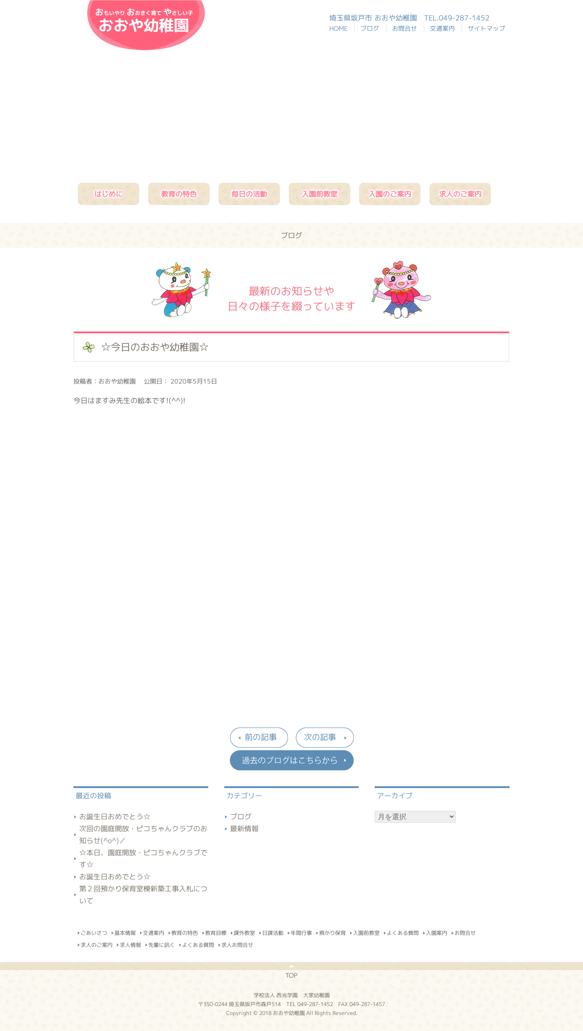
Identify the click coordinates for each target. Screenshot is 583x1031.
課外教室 (244, 931)
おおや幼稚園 (146, 25)
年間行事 (301, 931)
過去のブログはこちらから (291, 760)
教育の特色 (179, 194)
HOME (342, 28)
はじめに (108, 194)
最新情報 (244, 828)
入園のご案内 (389, 194)
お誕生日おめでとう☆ (114, 816)
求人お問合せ (237, 943)
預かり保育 (332, 931)
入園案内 (436, 931)
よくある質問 (403, 931)
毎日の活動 (249, 194)
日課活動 (272, 931)
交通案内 (444, 28)
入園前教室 (319, 194)
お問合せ (406, 28)
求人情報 (130, 943)
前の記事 (261, 737)
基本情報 (125, 931)
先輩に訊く (161, 943)
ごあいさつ (94, 931)
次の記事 (320, 737)
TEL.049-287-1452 (457, 18)
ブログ (371, 28)
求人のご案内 (460, 194)
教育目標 (216, 931)
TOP (291, 975)
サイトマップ (486, 28)
